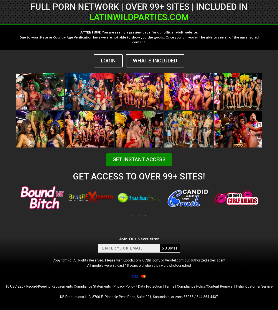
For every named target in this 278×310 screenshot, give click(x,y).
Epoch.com (132, 260)
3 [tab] (145, 216)
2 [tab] (139, 216)
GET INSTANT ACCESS (139, 159)
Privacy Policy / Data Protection (137, 286)
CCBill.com (150, 260)
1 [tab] (132, 216)
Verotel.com (174, 260)
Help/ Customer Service (254, 286)
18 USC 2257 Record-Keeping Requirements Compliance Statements (58, 286)
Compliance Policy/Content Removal (205, 286)
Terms (169, 286)
